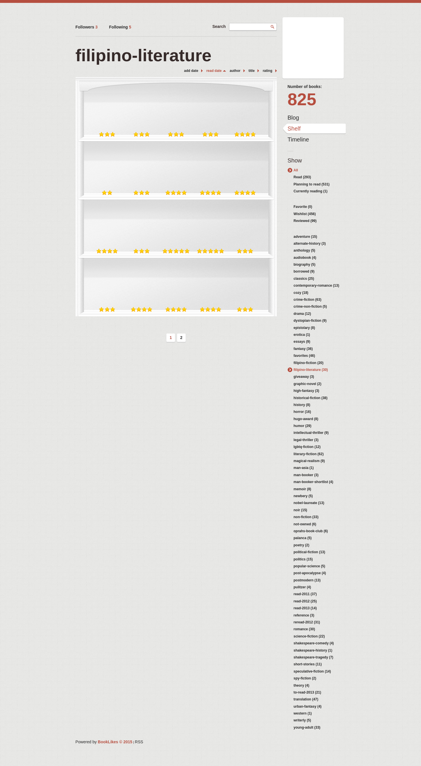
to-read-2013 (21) (307, 692)
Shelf (294, 128)
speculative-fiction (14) (312, 671)
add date (191, 71)
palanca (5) (303, 538)
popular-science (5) (309, 566)
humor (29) (303, 426)
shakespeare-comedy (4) (314, 643)
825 (302, 99)
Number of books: (305, 86)
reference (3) (304, 615)
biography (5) (305, 265)
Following (120, 27)
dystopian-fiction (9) (310, 321)
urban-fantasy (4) (308, 706)
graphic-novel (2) (308, 384)
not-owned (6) (305, 524)
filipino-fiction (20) (309, 363)
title (252, 71)
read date (214, 71)
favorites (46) (304, 356)
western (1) (303, 713)
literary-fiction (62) (309, 454)
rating (267, 71)
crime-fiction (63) (308, 300)
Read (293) (302, 177)
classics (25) (304, 279)
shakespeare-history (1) (313, 650)
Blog (293, 117)
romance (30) (304, 629)
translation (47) (306, 699)
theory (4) (301, 685)
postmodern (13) (307, 580)
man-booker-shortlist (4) (313, 482)
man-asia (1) (304, 468)
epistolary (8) (304, 328)
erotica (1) (302, 335)
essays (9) (302, 342)
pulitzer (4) (302, 587)
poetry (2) (301, 545)
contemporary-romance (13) (316, 286)
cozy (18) (301, 293)
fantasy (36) (303, 349)
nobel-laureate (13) (309, 503)
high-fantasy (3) (306, 391)
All (296, 170)
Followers (87, 27)
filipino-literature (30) (311, 370)
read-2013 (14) (305, 608)
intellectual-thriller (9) (311, 433)
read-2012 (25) (305, 601)
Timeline (298, 139)
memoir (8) (302, 489)
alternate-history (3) (310, 244)
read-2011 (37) (305, 594)
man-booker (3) (306, 475)
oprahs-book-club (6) (311, 531)
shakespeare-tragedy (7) (313, 657)
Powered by (104, 742)
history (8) (302, 405)
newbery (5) (303, 496)
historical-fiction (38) (311, 398)
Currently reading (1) (311, 191)
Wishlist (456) (305, 214)
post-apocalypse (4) (310, 573)
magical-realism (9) (309, 461)
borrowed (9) (304, 271)
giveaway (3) (304, 377)
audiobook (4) (305, 258)
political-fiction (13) (309, 552)
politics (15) (303, 559)
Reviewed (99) (305, 221)
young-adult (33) (307, 727)
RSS (139, 742)
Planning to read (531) (312, 184)
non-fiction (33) (306, 517)
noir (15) (300, 510)
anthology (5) (304, 250)
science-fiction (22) (309, 636)
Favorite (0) (303, 207)
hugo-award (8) (306, 419)
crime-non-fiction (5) (310, 307)
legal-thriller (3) (306, 440)
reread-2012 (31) (307, 622)
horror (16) (302, 412)
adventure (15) (305, 237)
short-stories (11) (308, 664)
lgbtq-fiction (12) (307, 447)
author (235, 71)
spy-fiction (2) (305, 678)
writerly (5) (302, 720)
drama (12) (302, 314)
